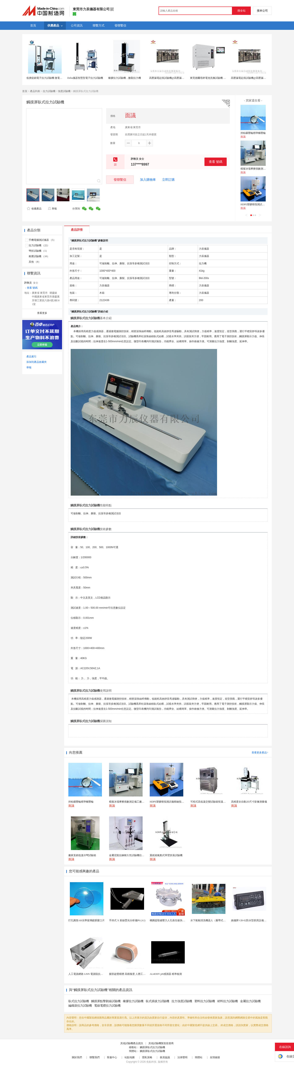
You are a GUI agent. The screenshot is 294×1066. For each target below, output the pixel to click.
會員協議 (165, 1057)
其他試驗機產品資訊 (131, 1043)
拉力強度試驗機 (182, 1001)
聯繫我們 (95, 1057)
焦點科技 (151, 1061)
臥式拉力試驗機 (78, 1001)
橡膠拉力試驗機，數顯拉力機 (124, 77)
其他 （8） (35, 261)
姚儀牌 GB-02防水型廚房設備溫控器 (251, 920)
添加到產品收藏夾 (36, 362)
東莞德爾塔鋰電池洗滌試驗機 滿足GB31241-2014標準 (219, 77)
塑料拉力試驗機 (204, 1001)
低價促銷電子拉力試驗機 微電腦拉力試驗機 (50, 77)
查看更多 (42, 313)
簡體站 (198, 1057)
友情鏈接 (215, 1057)
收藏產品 (34, 208)
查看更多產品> (260, 752)
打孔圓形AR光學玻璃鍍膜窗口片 (86, 920)
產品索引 (31, 356)
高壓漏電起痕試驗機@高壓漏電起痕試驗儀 (173, 77)
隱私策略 (147, 1057)
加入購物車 (148, 179)
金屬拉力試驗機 (250, 1001)
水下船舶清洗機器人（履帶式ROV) (209, 920)
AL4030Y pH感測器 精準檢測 (166, 974)
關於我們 (77, 1057)
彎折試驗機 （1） (38, 250)
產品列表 (35, 91)
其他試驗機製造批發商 (161, 1043)
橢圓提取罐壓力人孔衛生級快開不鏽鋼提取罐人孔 (177, 920)
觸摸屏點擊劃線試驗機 (106, 1001)
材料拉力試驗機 (227, 1001)
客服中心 (112, 1057)
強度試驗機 (64, 91)
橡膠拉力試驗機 (133, 1001)
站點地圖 (130, 1057)
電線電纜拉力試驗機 (107, 1005)
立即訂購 (168, 179)
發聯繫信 (120, 179)
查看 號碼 (215, 161)
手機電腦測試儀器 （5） (42, 239)
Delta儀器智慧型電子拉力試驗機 (85, 77)
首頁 (24, 91)
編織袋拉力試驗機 (80, 1005)
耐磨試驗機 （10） (39, 256)
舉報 (52, 208)
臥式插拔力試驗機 (157, 1001)
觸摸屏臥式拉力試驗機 (152, 1047)
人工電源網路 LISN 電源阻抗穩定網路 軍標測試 (94, 974)
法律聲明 (182, 1057)
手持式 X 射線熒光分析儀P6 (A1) (127, 920)
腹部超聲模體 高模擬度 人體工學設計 (130, 974)
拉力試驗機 (49, 91)
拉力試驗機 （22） (39, 245)
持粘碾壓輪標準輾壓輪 (253, 133)
